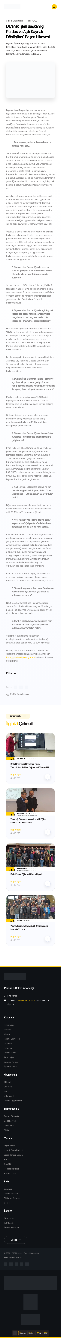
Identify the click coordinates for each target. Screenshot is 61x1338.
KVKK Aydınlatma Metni (26, 1000)
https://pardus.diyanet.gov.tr (21, 657)
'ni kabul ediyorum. (26, 1000)
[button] (54, 6)
